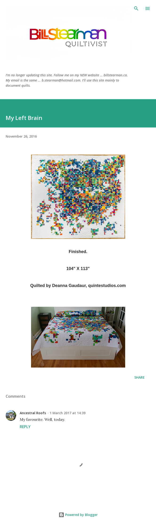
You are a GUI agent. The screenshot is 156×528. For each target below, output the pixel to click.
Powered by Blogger (78, 514)
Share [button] (139, 377)
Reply (25, 426)
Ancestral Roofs (33, 413)
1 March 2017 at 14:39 (67, 413)
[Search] (136, 8)
